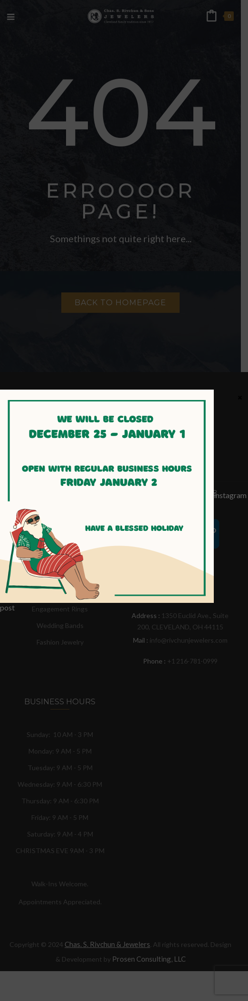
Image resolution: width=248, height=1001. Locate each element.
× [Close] (240, 397)
